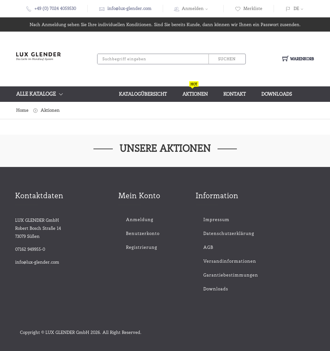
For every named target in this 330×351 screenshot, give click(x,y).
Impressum (216, 219)
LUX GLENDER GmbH (67, 332)
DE (296, 8)
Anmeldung (139, 219)
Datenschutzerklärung (216, 233)
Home (22, 110)
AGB (208, 247)
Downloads (276, 94)
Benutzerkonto (143, 233)
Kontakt (234, 94)
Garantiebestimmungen (216, 275)
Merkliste (248, 8)
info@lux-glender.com (129, 8)
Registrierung (141, 247)
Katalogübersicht (143, 94)
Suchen (227, 58)
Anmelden (197, 8)
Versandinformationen (216, 261)
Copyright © (32, 332)
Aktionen (195, 91)
